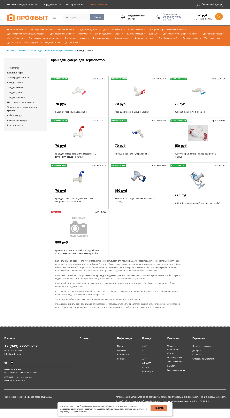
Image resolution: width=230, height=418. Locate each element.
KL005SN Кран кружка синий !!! (190, 112)
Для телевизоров (135, 34)
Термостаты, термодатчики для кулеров (22, 109)
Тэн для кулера (14, 92)
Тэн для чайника (15, 87)
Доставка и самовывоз (203, 346)
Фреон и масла (122, 38)
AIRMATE (146, 363)
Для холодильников (113, 29)
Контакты (121, 359)
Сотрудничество (50, 4)
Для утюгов (12, 42)
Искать (97, 17)
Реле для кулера (15, 125)
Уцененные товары (213, 38)
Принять (159, 408)
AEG (144, 354)
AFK (144, 359)
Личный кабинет (175, 362)
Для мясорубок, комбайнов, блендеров (26, 34)
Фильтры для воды (144, 38)
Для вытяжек (72, 42)
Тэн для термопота (16, 97)
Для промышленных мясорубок (44, 38)
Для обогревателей (168, 38)
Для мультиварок (100, 38)
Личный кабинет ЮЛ (98, 4)
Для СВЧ (153, 34)
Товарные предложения (173, 347)
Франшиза (197, 354)
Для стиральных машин (41, 29)
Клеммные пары (15, 73)
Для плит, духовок (89, 29)
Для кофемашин (191, 38)
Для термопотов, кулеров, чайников (180, 34)
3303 (144, 346)
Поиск (120, 346)
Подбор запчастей (75, 4)
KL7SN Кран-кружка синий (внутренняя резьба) (197, 203)
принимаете (119, 409)
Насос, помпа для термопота (21, 102)
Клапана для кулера (17, 120)
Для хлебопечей (15, 38)
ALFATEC (146, 367)
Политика (121, 350)
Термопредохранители (18, 78)
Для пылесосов (135, 29)
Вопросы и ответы (176, 370)
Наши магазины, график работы (22, 4)
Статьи (170, 353)
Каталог (171, 366)
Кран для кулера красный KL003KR (132, 112)
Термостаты (13, 68)
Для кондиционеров (212, 34)
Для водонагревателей (61, 34)
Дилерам (196, 350)
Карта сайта (123, 354)
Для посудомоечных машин (108, 34)
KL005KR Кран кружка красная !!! (71, 112)
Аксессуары (83, 34)
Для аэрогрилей (31, 42)
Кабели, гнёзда (14, 115)
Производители (15, 29)
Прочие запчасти (66, 29)
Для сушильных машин (75, 38)
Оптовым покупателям (203, 359)
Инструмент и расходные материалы (166, 29)
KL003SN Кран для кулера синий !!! (132, 154)
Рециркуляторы (52, 42)
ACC (144, 350)
